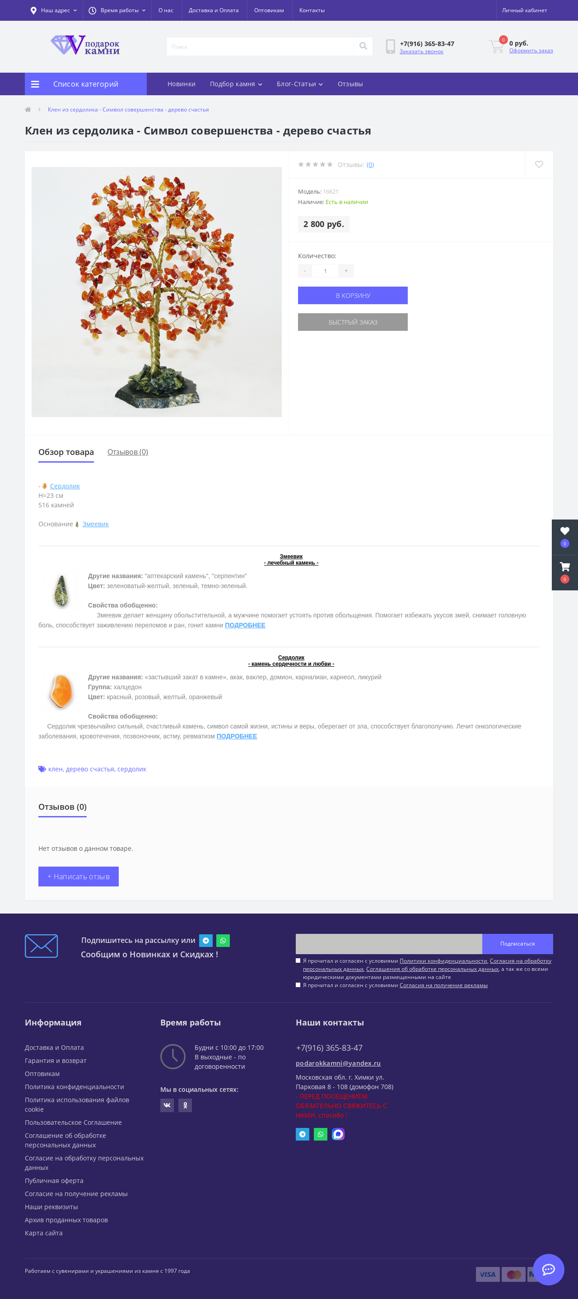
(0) (370, 164)
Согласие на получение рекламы (76, 1193)
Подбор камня (236, 83)
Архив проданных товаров (66, 1219)
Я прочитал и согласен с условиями (395, 985)
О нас (165, 10)
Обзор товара (66, 451)
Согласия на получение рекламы (444, 985)
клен (55, 769)
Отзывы (351, 83)
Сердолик (65, 486)
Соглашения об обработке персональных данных (432, 969)
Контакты (312, 10)
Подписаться (517, 943)
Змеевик (96, 524)
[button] (117, 10)
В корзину (353, 295)
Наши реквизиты (51, 1206)
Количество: (317, 255)
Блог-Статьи (300, 83)
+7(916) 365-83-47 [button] (329, 1048)
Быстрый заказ (353, 322)
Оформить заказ (531, 50)
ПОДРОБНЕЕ (245, 625)
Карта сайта (44, 1233)
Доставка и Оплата (214, 10)
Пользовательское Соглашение (73, 1122)
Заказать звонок (421, 51)
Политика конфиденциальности (74, 1086)
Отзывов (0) (127, 452)
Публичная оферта (54, 1180)
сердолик (131, 769)
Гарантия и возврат (56, 1060)
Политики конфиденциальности (443, 961)
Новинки (182, 83)
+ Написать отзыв (78, 876)
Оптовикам (269, 10)
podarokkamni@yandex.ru (338, 1063)
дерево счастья (90, 769)
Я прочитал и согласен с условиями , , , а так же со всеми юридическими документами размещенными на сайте (427, 969)
